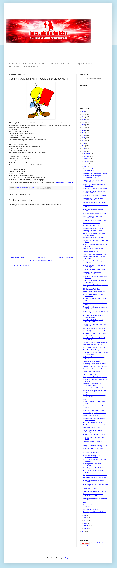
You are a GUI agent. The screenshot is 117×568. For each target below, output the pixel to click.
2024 (83, 117)
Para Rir (85, 399)
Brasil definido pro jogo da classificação (95, 434)
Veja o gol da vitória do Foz (91, 361)
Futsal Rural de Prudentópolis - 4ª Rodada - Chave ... (93, 272)
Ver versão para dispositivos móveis (41, 260)
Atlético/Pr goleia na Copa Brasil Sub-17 (95, 342)
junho (85, 515)
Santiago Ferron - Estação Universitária (95, 220)
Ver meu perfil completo (87, 546)
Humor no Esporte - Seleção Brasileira (94, 410)
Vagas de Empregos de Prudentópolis (94, 202)
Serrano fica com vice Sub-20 (92, 428)
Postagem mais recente (17, 257)
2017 (83, 135)
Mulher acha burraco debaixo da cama (94, 292)
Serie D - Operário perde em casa (93, 249)
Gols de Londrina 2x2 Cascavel (92, 345)
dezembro (87, 153)
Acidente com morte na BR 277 (92, 225)
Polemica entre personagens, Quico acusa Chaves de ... (94, 192)
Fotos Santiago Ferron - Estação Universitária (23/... (93, 198)
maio (85, 518)
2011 (83, 151)
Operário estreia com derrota (91, 371)
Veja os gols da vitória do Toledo (93, 231)
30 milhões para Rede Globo (91, 289)
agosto (86, 164)
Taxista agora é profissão (90, 488)
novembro (87, 156)
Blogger (67, 558)
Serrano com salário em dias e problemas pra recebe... (92, 442)
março (86, 523)
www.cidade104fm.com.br (64, 182)
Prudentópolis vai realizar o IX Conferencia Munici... (92, 384)
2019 (83, 130)
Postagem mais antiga (66, 257)
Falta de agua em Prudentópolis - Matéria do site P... (93, 216)
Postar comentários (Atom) (22, 265)
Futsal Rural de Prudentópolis (92, 350)
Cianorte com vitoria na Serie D (92, 369)
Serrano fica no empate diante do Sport (95, 366)
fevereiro (86, 525)
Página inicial (41, 257)
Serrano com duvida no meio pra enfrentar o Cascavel (93, 494)
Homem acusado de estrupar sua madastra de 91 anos (93, 169)
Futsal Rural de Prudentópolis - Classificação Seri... (92, 176)
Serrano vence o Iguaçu (90, 251)
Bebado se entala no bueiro (91, 223)
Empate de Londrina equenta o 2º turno (95, 475)
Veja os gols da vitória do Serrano (93, 228)
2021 (83, 125)
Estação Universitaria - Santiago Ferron (95, 377)
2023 (83, 119)
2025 (83, 114)
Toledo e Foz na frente (90, 374)
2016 (83, 138)
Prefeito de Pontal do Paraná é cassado (95, 188)
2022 (83, 122)
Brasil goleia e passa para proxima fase (95, 425)
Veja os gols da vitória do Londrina (93, 237)
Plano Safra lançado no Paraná (92, 422)
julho (85, 166)
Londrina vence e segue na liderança (94, 415)
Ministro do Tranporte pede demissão (94, 491)
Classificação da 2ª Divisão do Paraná (94, 364)
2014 (83, 143)
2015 (83, 140)
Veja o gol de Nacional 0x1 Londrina (94, 388)
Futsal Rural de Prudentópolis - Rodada (95, 173)
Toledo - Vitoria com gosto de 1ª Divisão (95, 254)
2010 (83, 531)
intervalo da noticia (22, 187)
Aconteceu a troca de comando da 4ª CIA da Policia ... (94, 395)
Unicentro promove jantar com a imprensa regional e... (92, 456)
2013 (83, 146)
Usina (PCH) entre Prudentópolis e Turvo (95, 331)
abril (85, 520)
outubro (86, 158)
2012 (83, 148)
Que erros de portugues (90, 509)
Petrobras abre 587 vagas (91, 452)
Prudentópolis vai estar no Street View (94, 195)
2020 (83, 127)
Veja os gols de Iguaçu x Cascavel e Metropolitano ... (94, 419)
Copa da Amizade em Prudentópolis (94, 269)
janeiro (86, 528)
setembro (87, 161)
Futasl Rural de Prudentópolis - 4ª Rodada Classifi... (93, 316)
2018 (83, 133)
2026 (83, 111)
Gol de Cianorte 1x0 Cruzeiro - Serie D (94, 347)
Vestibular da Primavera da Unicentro (94, 213)
